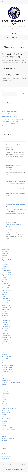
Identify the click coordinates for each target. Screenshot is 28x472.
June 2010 (4, 313)
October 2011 (5, 288)
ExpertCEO (5, 378)
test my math (5, 113)
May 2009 (4, 331)
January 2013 (5, 268)
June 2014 (4, 255)
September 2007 (6, 344)
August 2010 (5, 311)
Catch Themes (19, 469)
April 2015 (5, 253)
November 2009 (6, 322)
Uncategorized (6, 432)
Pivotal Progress (6, 404)
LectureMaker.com (14, 23)
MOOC (4, 395)
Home (8, 37)
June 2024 (4, 251)
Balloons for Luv (6, 356)
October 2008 (5, 339)
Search (4, 91)
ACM (3, 352)
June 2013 (4, 264)
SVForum (4, 421)
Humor (4, 384)
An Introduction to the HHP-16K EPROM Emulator (14, 225)
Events (4, 376)
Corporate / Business (7, 371)
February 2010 (6, 320)
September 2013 (6, 260)
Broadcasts (5, 363)
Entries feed (5, 454)
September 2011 (6, 290)
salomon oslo (9, 202)
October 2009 (5, 324)
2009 (13, 37)
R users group (5, 410)
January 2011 (5, 303)
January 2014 (5, 257)
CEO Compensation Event (13, 74)
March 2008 (5, 341)
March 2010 (5, 318)
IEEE (3, 386)
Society (4, 414)
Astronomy (5, 354)
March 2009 (5, 333)
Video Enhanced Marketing (9, 434)
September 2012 (6, 275)
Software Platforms (7, 419)
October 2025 (5, 249)
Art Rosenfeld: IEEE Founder (9, 116)
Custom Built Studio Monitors (10, 111)
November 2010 (6, 307)
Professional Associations (9, 408)
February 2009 (6, 335)
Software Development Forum (10, 416)
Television (4, 425)
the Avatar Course (7, 427)
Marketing (5, 391)
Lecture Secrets (6, 388)
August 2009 (5, 328)
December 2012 (6, 270)
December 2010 (6, 305)
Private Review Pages (7, 406)
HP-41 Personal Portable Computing (11, 382)
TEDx (3, 423)
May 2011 (4, 294)
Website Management (8, 438)
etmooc (4, 373)
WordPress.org (6, 458)
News (3, 397)
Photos (4, 399)
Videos (4, 436)
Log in (3, 451)
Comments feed (6, 456)
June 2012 (4, 279)
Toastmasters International (9, 429)
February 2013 (6, 266)
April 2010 (5, 316)
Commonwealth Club (7, 365)
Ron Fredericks (6, 412)
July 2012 (4, 277)
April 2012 (5, 283)
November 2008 (6, 337)
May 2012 (4, 281)
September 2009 (6, 326)
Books (3, 361)
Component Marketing (8, 367)
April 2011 (5, 296)
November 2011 (6, 285)
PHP (3, 401)
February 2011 (6, 300)
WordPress (5, 440)
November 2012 (6, 273)
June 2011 (4, 292)
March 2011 (5, 298)
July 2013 (4, 262)
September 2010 (6, 309)
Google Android (6, 380)
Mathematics (5, 393)
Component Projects (7, 369)
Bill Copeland (5, 358)
